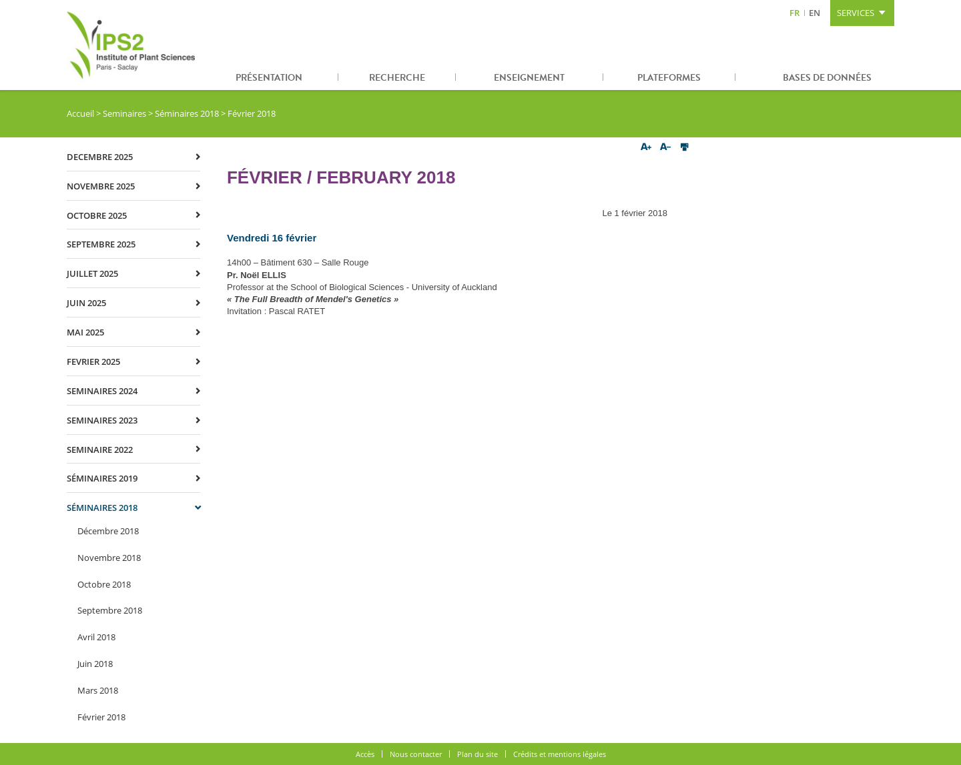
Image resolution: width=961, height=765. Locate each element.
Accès (365, 754)
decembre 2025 (100, 157)
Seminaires (124, 113)
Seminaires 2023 (102, 420)
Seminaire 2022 (100, 450)
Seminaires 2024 (102, 391)
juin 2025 (86, 303)
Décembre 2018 (108, 531)
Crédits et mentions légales (559, 754)
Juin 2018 (95, 664)
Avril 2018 (96, 637)
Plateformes (669, 78)
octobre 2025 (97, 215)
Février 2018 (101, 717)
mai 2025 (85, 332)
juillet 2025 (92, 273)
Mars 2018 (97, 690)
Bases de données (827, 78)
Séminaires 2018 (187, 113)
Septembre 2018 (109, 610)
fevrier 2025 (93, 361)
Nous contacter (416, 754)
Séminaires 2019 (102, 478)
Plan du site (477, 754)
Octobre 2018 (104, 584)
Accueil (80, 113)
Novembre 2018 (109, 558)
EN (814, 13)
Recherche (397, 78)
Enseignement (529, 78)
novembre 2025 (101, 186)
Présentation (269, 78)
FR (794, 13)
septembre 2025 (101, 244)
